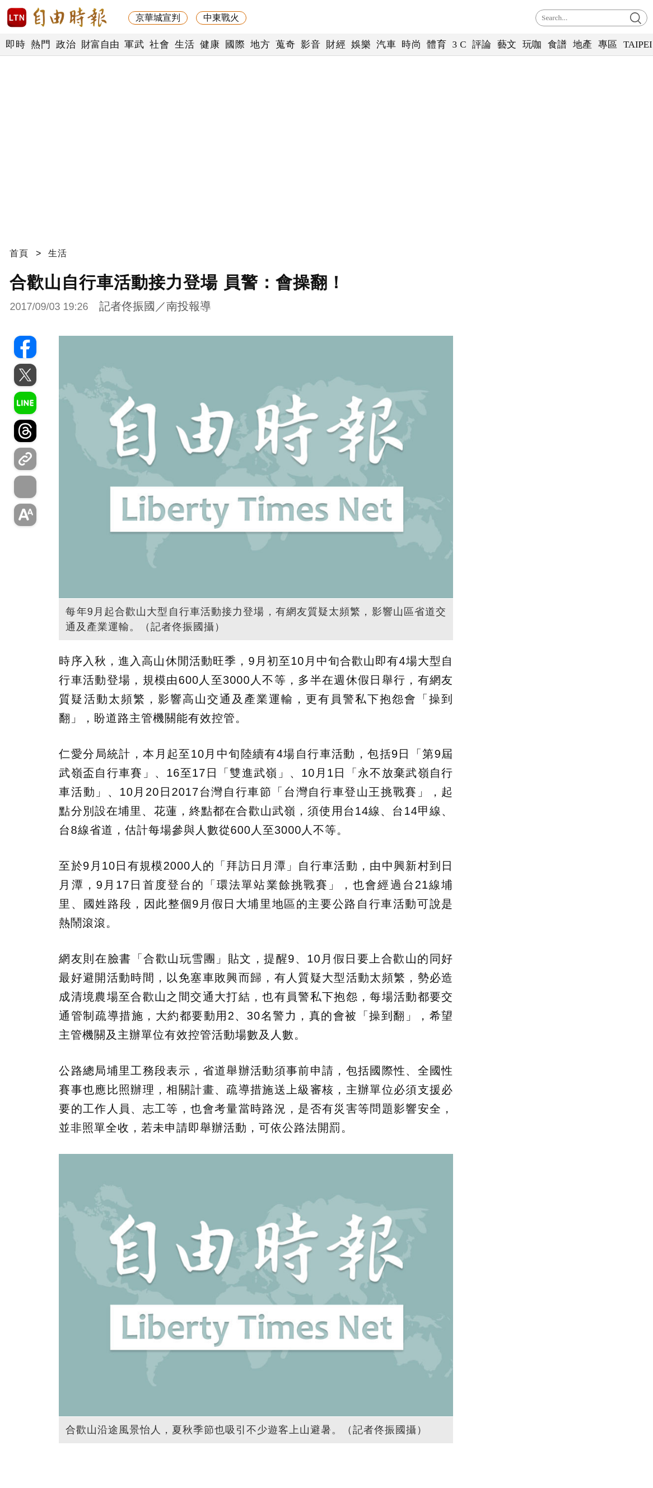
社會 (159, 44)
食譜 (557, 44)
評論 (482, 44)
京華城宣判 (158, 17)
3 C (459, 44)
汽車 (386, 44)
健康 (210, 44)
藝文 (507, 44)
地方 (260, 44)
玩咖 (532, 44)
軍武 (134, 44)
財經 (336, 44)
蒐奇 (285, 44)
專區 (608, 44)
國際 (235, 44)
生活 (184, 44)
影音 (310, 44)
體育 (436, 44)
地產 (583, 44)
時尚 (411, 44)
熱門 (40, 44)
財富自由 (100, 44)
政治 (66, 44)
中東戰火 (221, 17)
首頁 (19, 253)
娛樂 (361, 44)
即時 (15, 44)
